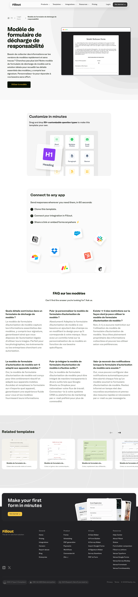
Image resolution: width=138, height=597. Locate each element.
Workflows (68, 550)
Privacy (110, 582)
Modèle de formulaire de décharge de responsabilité (42, 18)
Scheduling (68, 538)
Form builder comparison (122, 546)
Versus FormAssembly (121, 568)
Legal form (19, 18)
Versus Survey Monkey (121, 561)
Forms (66, 535)
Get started (120, 4)
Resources (84, 4)
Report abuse (44, 550)
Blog (40, 553)
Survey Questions (95, 553)
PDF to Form (93, 557)
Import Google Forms (96, 546)
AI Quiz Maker (93, 535)
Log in (108, 4)
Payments (67, 546)
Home (41, 535)
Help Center (117, 535)
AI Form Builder (94, 538)
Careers (42, 546)
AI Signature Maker (95, 550)
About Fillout (118, 538)
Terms (116, 582)
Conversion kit (69, 553)
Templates (58, 4)
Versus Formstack (120, 564)
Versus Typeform (119, 553)
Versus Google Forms (121, 557)
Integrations (71, 4)
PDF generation (69, 542)
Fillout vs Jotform (119, 550)
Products (45, 4)
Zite (66, 557)
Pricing (94, 4)
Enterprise (43, 557)
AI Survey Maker (94, 542)
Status (115, 542)
